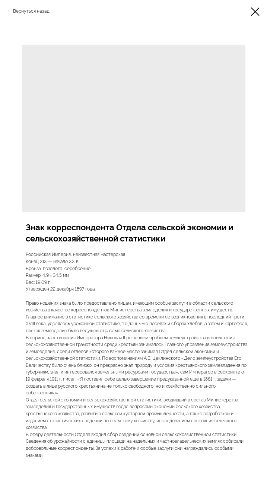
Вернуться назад (31, 10)
